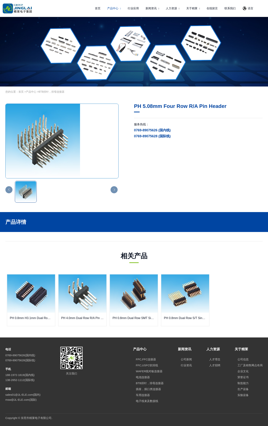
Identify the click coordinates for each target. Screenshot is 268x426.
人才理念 (214, 359)
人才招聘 (214, 365)
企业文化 (243, 371)
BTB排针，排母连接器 (51, 91)
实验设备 (243, 395)
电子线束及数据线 (147, 401)
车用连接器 (143, 395)
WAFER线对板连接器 (149, 371)
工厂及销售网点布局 (250, 365)
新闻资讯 (152, 8)
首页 (97, 8)
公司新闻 (186, 359)
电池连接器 (143, 377)
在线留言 (212, 8)
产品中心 (114, 8)
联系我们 (230, 8)
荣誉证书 (243, 377)
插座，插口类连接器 (148, 389)
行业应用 (133, 8)
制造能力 (243, 383)
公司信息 (243, 359)
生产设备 (243, 389)
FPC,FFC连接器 (146, 359)
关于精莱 (193, 8)
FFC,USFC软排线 (147, 365)
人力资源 (173, 8)
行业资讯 (186, 365)
